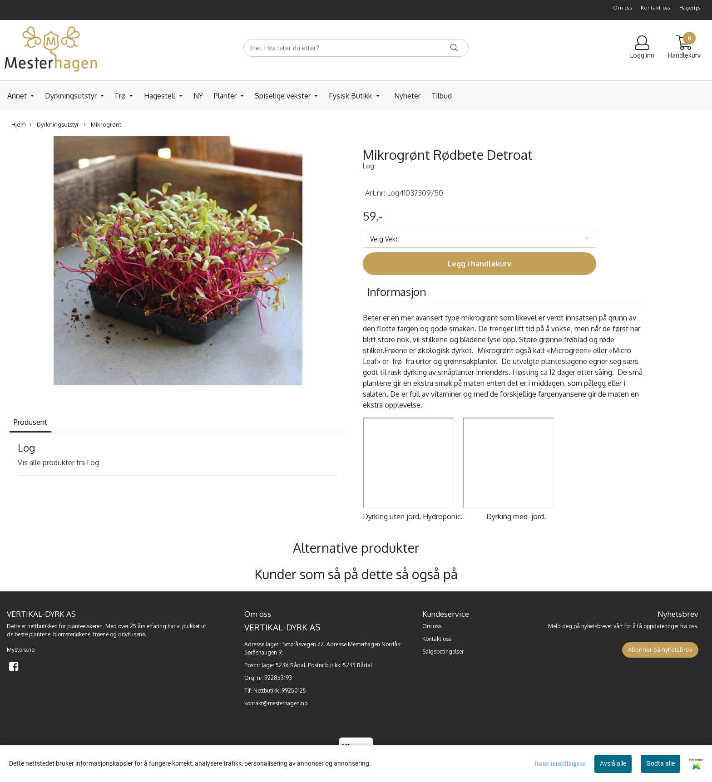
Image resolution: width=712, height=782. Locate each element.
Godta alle (660, 763)
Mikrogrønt (102, 124)
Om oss (622, 8)
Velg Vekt (384, 239)
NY (198, 95)
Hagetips (690, 8)
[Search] (356, 48)
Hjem (18, 124)
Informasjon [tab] (396, 292)
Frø (121, 95)
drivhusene (131, 634)
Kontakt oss (655, 8)
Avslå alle (613, 763)
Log (368, 166)
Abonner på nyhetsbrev (660, 649)
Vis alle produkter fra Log (58, 462)
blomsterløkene (71, 634)
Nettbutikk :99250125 (279, 690)
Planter (226, 95)
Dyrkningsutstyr (72, 95)
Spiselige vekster (283, 95)
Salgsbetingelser (443, 651)
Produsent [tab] (30, 422)
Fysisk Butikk (351, 95)
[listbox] (479, 239)
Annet (18, 95)
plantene (39, 634)
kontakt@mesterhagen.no (275, 703)
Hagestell (160, 95)
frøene (101, 634)
